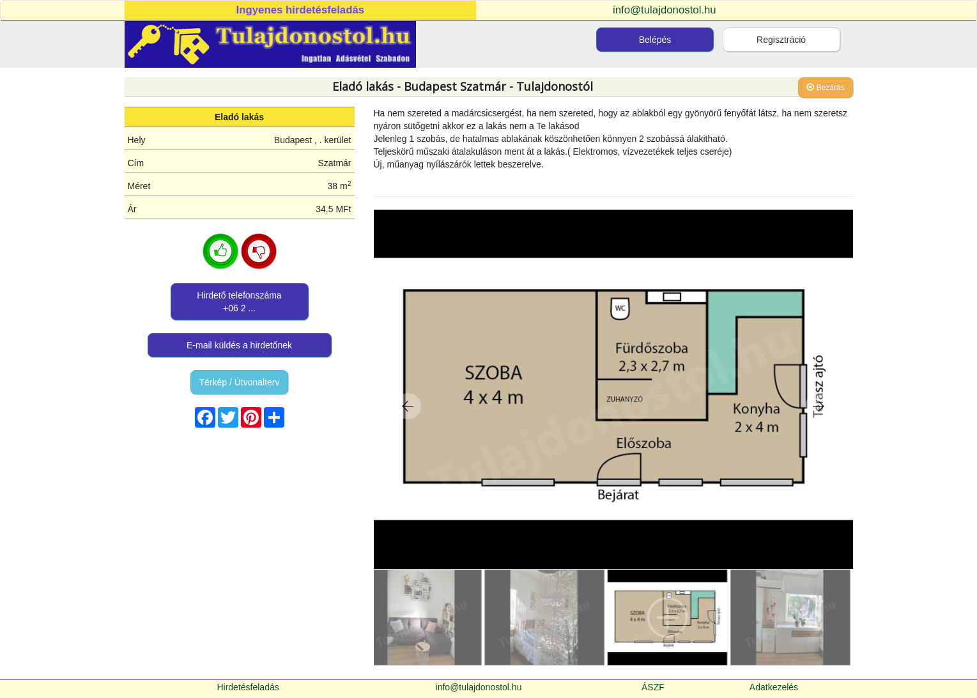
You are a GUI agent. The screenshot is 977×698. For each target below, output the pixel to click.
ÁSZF (653, 687)
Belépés (655, 40)
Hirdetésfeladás (248, 687)
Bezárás (825, 87)
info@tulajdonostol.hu (664, 10)
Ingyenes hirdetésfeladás (300, 10)
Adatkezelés (774, 687)
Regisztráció (781, 40)
